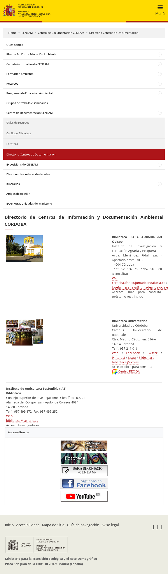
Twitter (152, 353)
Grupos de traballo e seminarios (27, 103)
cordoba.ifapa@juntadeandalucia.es (138, 283)
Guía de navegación (83, 525)
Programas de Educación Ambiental (29, 93)
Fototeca (12, 144)
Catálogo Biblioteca (18, 133)
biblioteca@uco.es (125, 362)
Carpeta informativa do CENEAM (27, 64)
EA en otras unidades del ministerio (29, 203)
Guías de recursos (17, 123)
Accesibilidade (28, 525)
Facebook (133, 353)
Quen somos (14, 45)
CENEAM (27, 33)
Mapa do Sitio (53, 525)
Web (115, 278)
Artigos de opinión (18, 194)
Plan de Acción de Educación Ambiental (31, 54)
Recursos (12, 83)
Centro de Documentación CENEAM (61, 33)
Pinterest (118, 357)
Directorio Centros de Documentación (113, 33)
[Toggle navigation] (158, 10)
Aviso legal (110, 525)
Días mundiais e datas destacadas (28, 174)
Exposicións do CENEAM (22, 164)
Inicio (9, 525)
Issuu (132, 357)
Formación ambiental (20, 74)
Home (12, 33)
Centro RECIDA (129, 371)
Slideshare (146, 357)
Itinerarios (13, 184)
